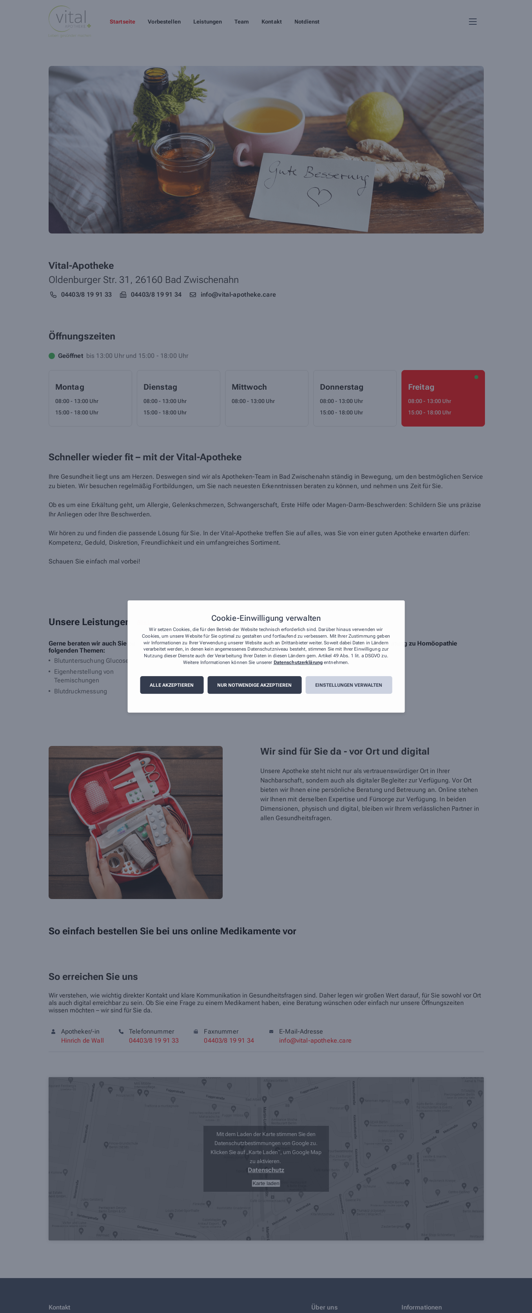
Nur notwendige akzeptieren (254, 685)
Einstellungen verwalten (348, 685)
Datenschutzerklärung (298, 662)
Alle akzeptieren (172, 685)
